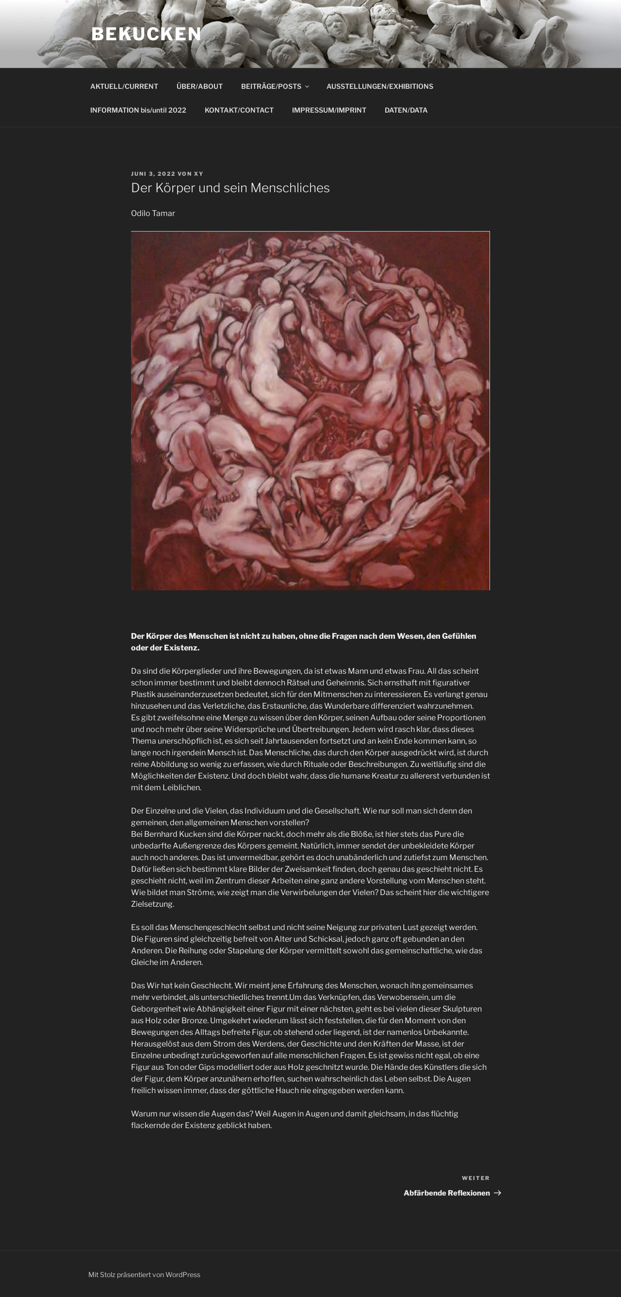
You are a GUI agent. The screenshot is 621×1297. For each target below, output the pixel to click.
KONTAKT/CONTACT (239, 110)
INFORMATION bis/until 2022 (138, 110)
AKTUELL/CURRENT (124, 86)
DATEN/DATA (406, 110)
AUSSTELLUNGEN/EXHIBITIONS (380, 86)
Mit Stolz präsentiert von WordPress (144, 1274)
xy (199, 173)
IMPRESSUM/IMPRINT (329, 110)
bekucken (146, 34)
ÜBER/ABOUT (200, 86)
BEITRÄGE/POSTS (275, 86)
